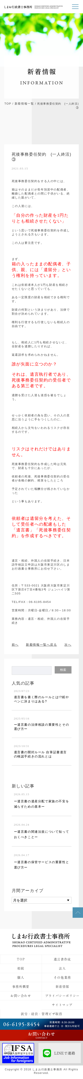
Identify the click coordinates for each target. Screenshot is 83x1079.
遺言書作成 (62, 959)
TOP (7, 103)
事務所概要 (20, 986)
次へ (67, 644)
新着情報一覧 (24, 103)
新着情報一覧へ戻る (41, 644)
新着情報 (62, 986)
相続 (20, 968)
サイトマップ (62, 1004)
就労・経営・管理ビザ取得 (41, 1013)
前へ (15, 644)
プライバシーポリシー (62, 995)
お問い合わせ (20, 995)
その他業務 (62, 977)
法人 (62, 968)
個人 (20, 977)
